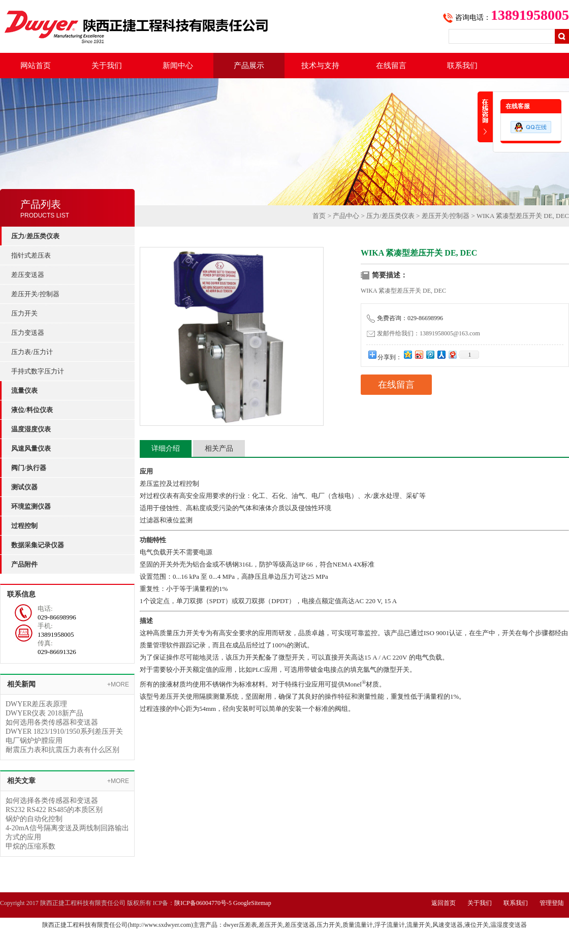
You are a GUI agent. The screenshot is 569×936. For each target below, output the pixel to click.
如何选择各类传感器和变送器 (52, 800)
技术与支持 (320, 65)
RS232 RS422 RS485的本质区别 (54, 810)
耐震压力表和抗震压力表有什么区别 (62, 750)
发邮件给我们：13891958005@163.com (423, 333)
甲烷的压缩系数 (30, 846)
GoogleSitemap (252, 903)
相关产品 (219, 448)
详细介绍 (165, 448)
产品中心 (346, 216)
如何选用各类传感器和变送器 (52, 722)
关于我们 (106, 65)
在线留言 (391, 65)
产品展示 (249, 65)
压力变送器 (27, 332)
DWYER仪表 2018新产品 (44, 713)
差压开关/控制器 (35, 294)
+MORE (118, 684)
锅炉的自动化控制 (34, 819)
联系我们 (462, 65)
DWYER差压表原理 (36, 704)
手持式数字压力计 (37, 371)
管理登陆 (552, 903)
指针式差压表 (31, 255)
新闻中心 (178, 65)
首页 (319, 216)
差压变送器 (27, 274)
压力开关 (24, 313)
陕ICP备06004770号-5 (203, 903)
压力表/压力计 (32, 352)
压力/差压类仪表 (390, 216)
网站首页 (35, 65)
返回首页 (443, 903)
